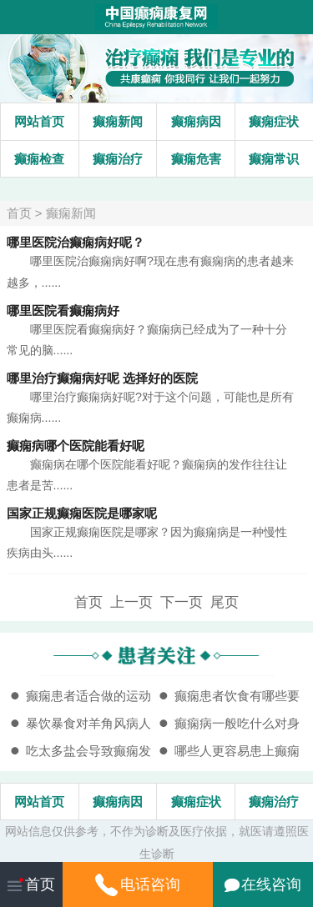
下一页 (181, 601)
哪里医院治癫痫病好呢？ (75, 242)
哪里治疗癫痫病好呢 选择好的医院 (102, 378)
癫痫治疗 (118, 159)
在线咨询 (263, 884)
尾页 (224, 601)
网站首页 (39, 121)
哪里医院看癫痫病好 (63, 310)
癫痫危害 (196, 159)
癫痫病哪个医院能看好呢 (75, 445)
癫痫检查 (39, 159)
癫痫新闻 (118, 121)
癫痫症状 (274, 121)
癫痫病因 (196, 121)
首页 (19, 213)
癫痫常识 (274, 159)
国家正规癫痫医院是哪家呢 (82, 513)
